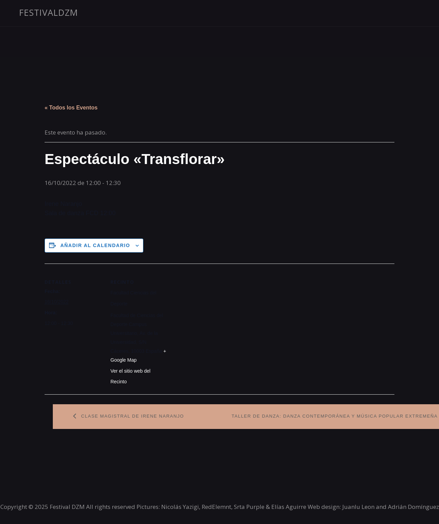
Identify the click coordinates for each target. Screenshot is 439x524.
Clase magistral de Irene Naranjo (132, 416)
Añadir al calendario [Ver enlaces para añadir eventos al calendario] (95, 245)
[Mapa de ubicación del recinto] (212, 311)
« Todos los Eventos (71, 107)
